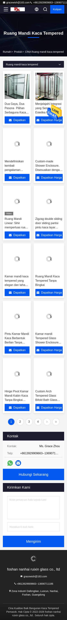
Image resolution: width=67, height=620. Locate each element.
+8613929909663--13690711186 (33, 583)
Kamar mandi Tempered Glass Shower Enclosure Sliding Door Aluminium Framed (47, 342)
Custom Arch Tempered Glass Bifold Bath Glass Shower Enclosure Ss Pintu (49, 400)
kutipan (57, 9)
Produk (18, 51)
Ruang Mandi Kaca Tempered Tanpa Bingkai (47, 280)
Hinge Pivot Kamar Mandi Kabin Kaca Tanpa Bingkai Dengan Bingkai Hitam (16, 400)
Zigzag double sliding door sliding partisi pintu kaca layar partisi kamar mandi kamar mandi (48, 227)
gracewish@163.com (16, 2)
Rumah (7, 51)
